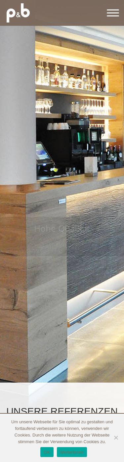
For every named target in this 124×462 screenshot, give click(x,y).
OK (47, 452)
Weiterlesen (72, 452)
